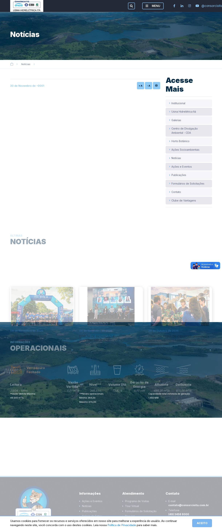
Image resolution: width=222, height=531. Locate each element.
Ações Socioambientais (185, 149)
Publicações (178, 175)
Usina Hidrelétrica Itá (183, 111)
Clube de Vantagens (183, 200)
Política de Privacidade (122, 525)
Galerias (176, 120)
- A (148, 85)
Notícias (25, 64)
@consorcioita (204, 6)
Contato (176, 191)
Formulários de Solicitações (187, 183)
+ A (140, 85)
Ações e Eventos (181, 166)
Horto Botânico (180, 141)
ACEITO (202, 523)
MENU (153, 6)
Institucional (178, 103)
